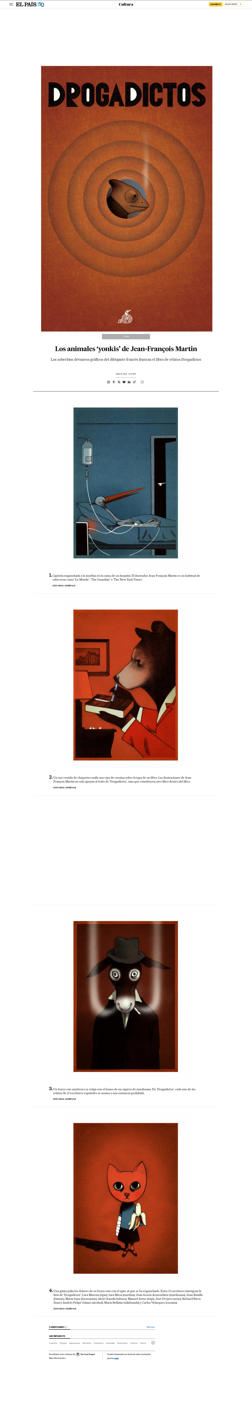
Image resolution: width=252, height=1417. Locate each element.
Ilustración (122, 1343)
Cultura (126, 4)
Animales (110, 1343)
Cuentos (53, 1343)
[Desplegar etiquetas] (153, 1343)
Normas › (151, 1327)
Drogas (63, 1343)
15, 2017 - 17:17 (126, 374)
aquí (116, 1358)
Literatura (98, 1343)
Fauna (143, 1343)
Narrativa (86, 1343)
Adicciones (74, 1343)
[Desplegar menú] (11, 4)
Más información (58, 1358)
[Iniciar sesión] (233, 4)
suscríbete (215, 4)
